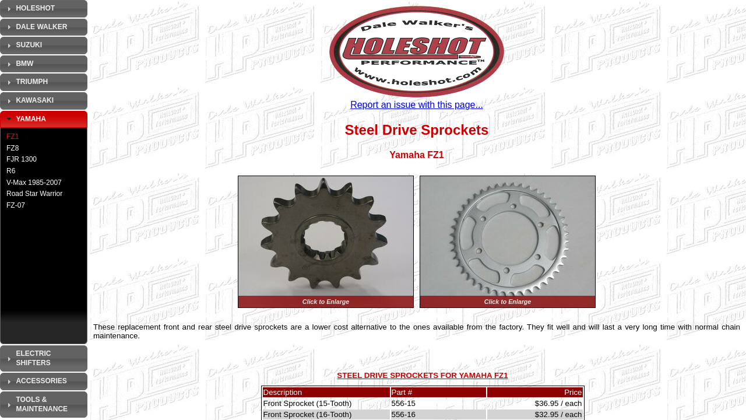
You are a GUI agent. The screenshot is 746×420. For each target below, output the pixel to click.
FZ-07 (15, 205)
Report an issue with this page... (416, 105)
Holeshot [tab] (29, 8)
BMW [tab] (18, 64)
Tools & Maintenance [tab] (36, 404)
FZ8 (12, 148)
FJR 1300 (21, 159)
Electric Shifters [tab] (27, 358)
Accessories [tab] (35, 381)
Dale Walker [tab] (35, 27)
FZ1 (12, 136)
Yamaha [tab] (25, 119)
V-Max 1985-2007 (34, 182)
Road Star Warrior (34, 194)
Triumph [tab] (26, 82)
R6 (10, 171)
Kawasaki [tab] (29, 101)
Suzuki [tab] (23, 45)
